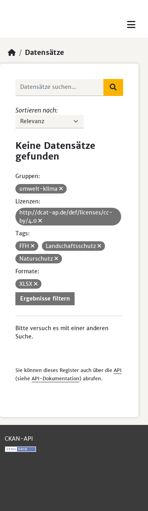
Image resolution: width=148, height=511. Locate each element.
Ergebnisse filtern (45, 298)
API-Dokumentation (55, 378)
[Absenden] (113, 87)
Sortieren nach (35, 110)
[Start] (12, 52)
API (118, 370)
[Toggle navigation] (131, 24)
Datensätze (44, 52)
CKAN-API (19, 438)
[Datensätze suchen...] (59, 87)
